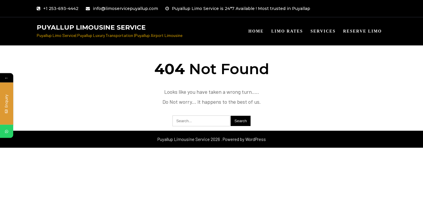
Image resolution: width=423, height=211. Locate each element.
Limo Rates (287, 31)
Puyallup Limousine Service (91, 27)
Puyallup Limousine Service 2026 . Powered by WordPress (211, 139)
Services (323, 31)
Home (256, 31)
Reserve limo (362, 31)
